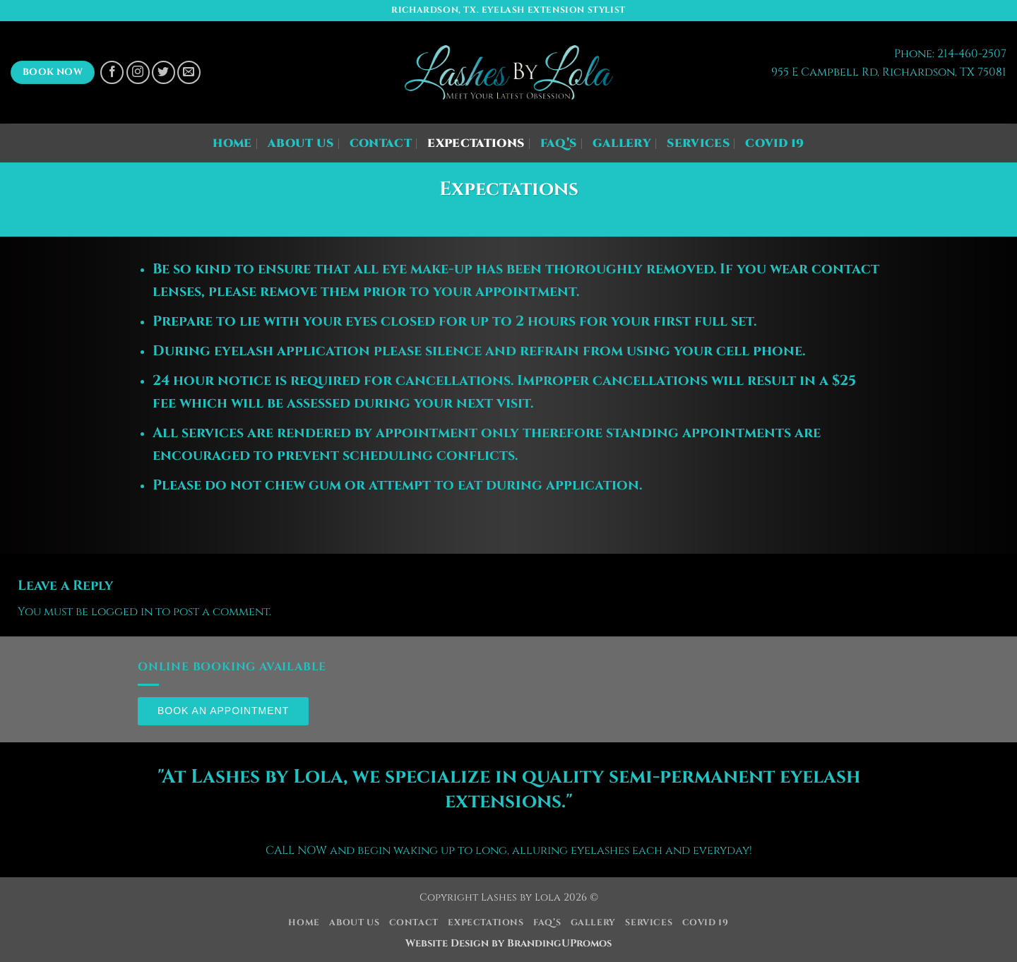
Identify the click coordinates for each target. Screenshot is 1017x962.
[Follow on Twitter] (163, 72)
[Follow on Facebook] (112, 72)
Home (232, 143)
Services (698, 143)
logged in (122, 611)
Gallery (622, 143)
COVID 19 (774, 143)
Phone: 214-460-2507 (950, 53)
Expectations (475, 143)
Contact (381, 143)
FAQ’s (558, 143)
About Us (301, 143)
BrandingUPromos (559, 943)
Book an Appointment (223, 710)
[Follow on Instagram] (138, 72)
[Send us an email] (189, 72)
